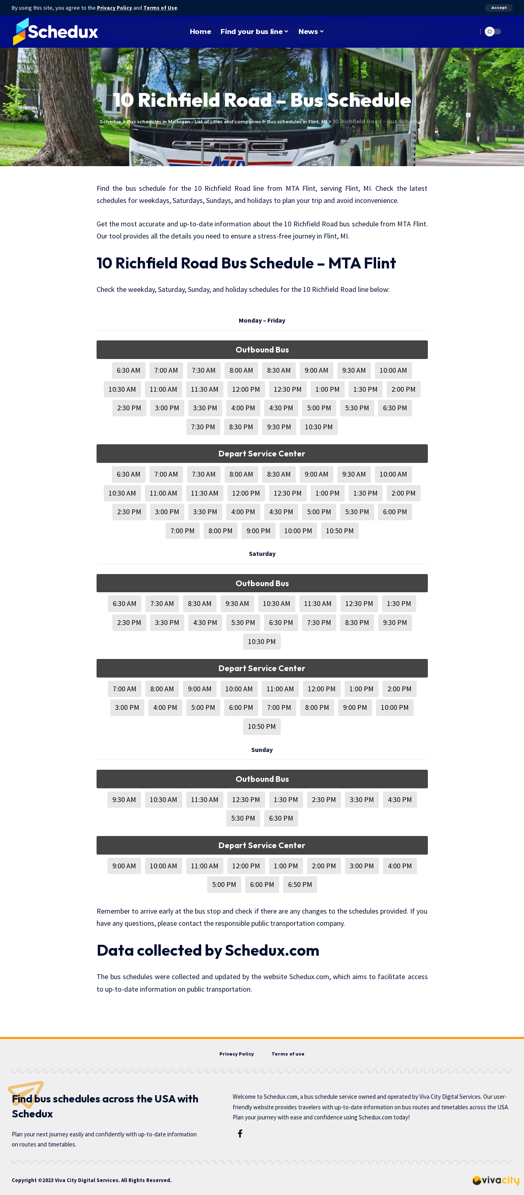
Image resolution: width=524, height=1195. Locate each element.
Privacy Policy (116, 7)
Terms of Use (163, 7)
